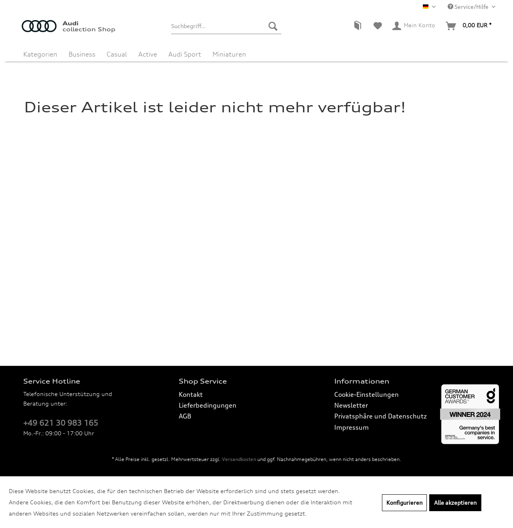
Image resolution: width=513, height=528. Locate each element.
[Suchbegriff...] (226, 26)
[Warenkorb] (468, 26)
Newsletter (351, 405)
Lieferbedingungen (207, 405)
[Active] (148, 51)
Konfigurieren (404, 502)
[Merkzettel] (378, 26)
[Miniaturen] (229, 51)
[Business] (82, 51)
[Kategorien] (40, 51)
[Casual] (117, 51)
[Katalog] (357, 26)
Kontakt (191, 394)
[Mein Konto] (414, 26)
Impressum (351, 427)
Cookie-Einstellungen (366, 394)
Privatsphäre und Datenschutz (380, 416)
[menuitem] (226, 26)
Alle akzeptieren (455, 502)
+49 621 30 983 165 (60, 423)
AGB (185, 416)
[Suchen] (273, 26)
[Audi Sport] (185, 51)
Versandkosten (239, 459)
